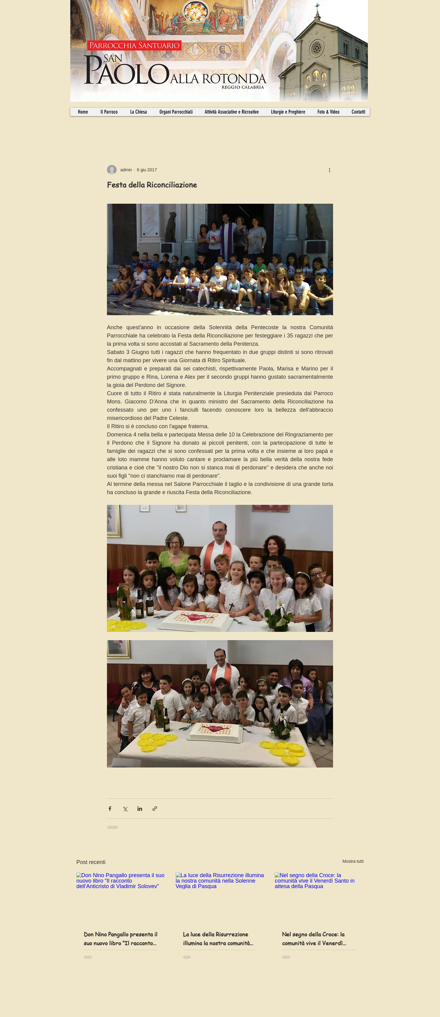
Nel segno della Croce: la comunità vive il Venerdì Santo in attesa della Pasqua (317, 938)
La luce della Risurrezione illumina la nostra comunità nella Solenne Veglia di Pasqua (216, 938)
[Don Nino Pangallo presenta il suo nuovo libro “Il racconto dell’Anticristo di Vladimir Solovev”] (120, 897)
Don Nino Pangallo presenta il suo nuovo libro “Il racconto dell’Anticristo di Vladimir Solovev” (120, 938)
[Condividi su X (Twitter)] (125, 808)
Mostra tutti (353, 861)
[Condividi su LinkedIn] (140, 808)
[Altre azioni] (329, 169)
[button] (174, 112)
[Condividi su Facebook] (110, 808)
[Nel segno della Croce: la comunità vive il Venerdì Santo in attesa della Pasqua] (319, 897)
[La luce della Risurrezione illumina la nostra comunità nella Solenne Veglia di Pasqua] (220, 898)
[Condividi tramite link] (155, 808)
